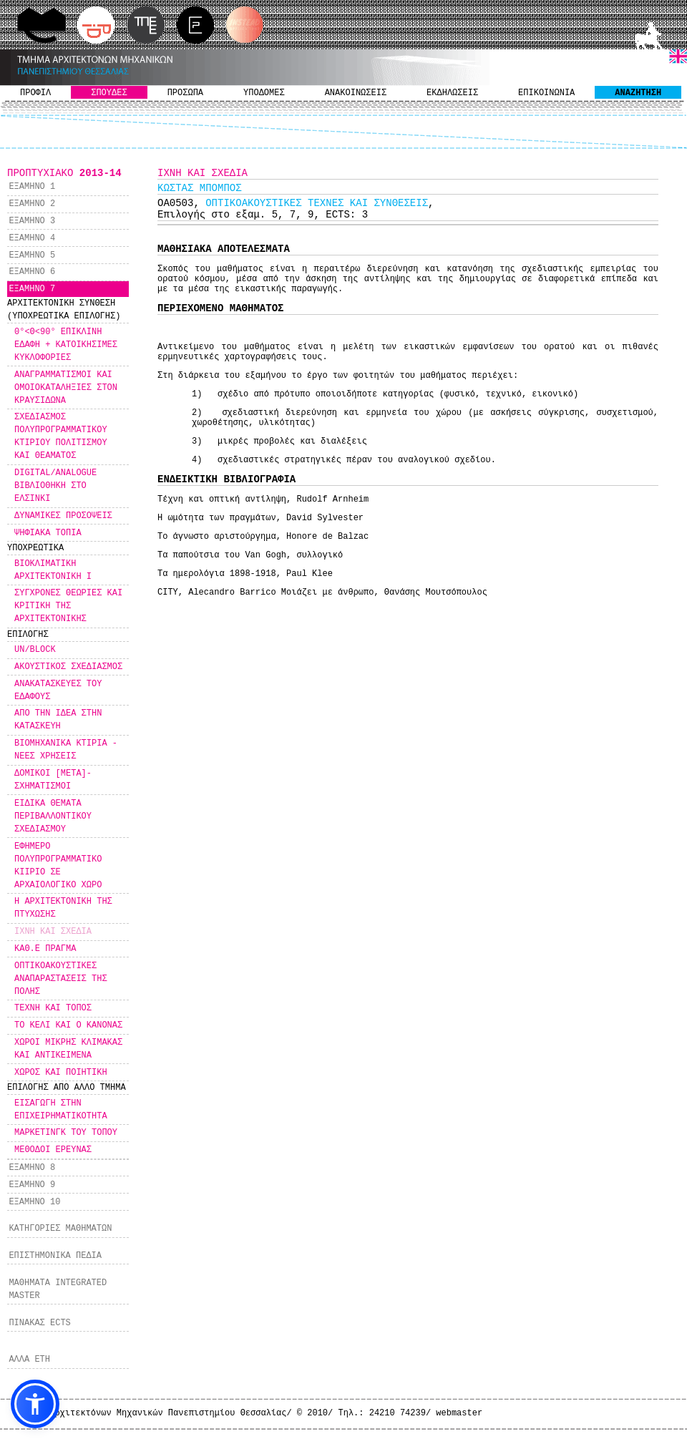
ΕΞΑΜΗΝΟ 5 (32, 255)
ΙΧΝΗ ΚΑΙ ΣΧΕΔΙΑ (53, 932)
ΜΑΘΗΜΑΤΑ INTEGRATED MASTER (58, 1289)
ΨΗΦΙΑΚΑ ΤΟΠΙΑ (48, 533)
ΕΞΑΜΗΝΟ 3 (32, 221)
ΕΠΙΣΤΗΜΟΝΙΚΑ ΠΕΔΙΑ (55, 1256)
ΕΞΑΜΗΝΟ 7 (32, 289)
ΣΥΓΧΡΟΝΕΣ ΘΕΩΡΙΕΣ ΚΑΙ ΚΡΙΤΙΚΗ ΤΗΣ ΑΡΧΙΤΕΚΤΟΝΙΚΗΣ (68, 606)
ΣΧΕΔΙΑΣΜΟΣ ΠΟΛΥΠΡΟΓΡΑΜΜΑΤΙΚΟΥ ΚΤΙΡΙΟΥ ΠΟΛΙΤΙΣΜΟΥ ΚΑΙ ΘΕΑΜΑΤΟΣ (60, 436)
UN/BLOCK (35, 650)
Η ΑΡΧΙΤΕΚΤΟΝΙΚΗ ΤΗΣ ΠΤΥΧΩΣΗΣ (63, 908)
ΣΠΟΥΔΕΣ (109, 93)
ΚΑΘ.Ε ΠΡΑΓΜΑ (45, 949)
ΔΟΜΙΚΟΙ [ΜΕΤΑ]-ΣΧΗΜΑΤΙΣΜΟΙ (53, 780)
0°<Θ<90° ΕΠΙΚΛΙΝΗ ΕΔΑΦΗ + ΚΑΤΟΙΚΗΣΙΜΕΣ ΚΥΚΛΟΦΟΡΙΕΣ (65, 345)
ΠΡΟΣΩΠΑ (185, 93)
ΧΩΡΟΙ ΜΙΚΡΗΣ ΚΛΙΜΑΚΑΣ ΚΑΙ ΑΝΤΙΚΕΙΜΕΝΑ (68, 1049)
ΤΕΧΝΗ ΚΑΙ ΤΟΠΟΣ (53, 1008)
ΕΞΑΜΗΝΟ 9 (32, 1185)
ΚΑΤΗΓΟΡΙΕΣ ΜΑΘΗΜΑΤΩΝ (60, 1229)
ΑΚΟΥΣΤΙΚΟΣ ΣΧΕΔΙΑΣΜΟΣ (68, 667)
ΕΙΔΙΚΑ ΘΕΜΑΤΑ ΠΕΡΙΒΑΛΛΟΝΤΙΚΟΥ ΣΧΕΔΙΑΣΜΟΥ (53, 816)
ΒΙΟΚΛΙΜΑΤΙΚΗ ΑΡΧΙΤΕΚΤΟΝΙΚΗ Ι (53, 570)
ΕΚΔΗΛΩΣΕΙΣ (452, 93)
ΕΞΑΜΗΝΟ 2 (32, 204)
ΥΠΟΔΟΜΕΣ (264, 93)
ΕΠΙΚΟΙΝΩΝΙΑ (546, 93)
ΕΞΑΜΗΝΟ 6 (32, 272)
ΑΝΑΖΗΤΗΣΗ (638, 93)
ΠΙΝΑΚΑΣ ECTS (39, 1323)
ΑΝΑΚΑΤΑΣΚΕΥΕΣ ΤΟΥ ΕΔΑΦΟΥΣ (58, 690)
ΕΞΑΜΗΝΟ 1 (32, 187)
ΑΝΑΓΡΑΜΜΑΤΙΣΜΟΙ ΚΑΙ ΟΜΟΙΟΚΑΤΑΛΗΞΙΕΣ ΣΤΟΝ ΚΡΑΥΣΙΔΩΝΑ (65, 388)
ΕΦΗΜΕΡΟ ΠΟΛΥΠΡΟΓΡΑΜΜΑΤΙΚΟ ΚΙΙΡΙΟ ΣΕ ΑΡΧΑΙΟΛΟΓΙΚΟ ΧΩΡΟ (58, 866)
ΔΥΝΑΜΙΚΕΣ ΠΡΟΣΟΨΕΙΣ (63, 516)
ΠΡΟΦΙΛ (35, 93)
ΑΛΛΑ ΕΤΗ (29, 1360)
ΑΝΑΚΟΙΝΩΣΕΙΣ (355, 93)
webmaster (459, 1413)
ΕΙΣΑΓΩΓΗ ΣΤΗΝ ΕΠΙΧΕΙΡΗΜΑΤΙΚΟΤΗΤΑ (60, 1109)
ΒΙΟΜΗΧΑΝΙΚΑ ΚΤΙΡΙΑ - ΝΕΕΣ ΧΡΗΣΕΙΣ (65, 749)
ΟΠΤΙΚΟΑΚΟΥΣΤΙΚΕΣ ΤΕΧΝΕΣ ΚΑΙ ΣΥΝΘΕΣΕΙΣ (316, 203)
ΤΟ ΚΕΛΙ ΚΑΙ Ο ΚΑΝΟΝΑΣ (68, 1025)
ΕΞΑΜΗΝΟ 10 (34, 1202)
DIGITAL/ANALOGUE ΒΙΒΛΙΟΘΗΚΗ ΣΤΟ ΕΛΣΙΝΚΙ (55, 486)
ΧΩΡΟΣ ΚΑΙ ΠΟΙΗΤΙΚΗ (60, 1073)
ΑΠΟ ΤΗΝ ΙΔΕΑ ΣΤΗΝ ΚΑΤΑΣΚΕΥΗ (58, 719)
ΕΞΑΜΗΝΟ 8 (32, 1168)
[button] (35, 1404)
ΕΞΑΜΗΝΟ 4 (32, 238)
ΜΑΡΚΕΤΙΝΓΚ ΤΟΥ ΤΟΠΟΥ (65, 1133)
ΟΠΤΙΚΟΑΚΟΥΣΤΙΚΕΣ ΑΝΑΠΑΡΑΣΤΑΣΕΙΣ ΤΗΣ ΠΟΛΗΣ (60, 979)
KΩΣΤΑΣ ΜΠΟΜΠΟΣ (199, 188)
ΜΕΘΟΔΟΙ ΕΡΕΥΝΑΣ (53, 1150)
